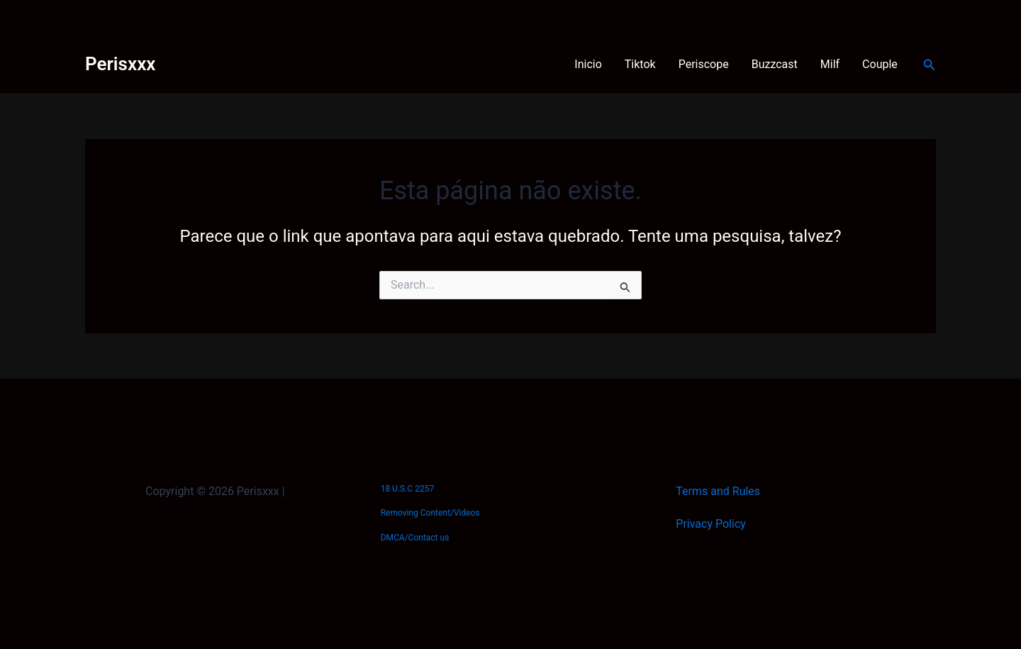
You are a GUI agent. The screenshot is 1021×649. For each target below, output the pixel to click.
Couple (880, 64)
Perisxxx (120, 63)
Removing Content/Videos (430, 513)
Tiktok (640, 64)
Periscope (704, 64)
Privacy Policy (711, 524)
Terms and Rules (718, 491)
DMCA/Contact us (415, 538)
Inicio (587, 64)
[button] (929, 65)
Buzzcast (775, 64)
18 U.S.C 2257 (407, 489)
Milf (829, 64)
